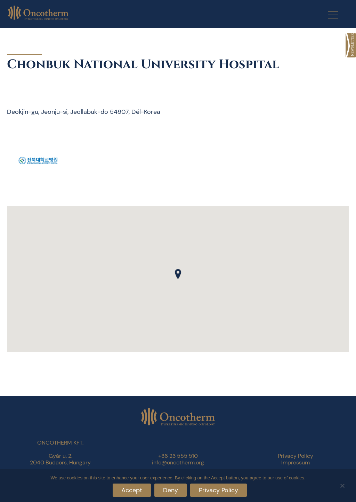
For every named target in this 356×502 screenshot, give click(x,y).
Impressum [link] (295, 462)
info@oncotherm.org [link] (178, 462)
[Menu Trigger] (328, 14)
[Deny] (342, 484)
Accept (131, 490)
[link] (351, 45)
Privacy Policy (218, 490)
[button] (178, 274)
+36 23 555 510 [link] (178, 456)
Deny (170, 490)
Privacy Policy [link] (295, 456)
